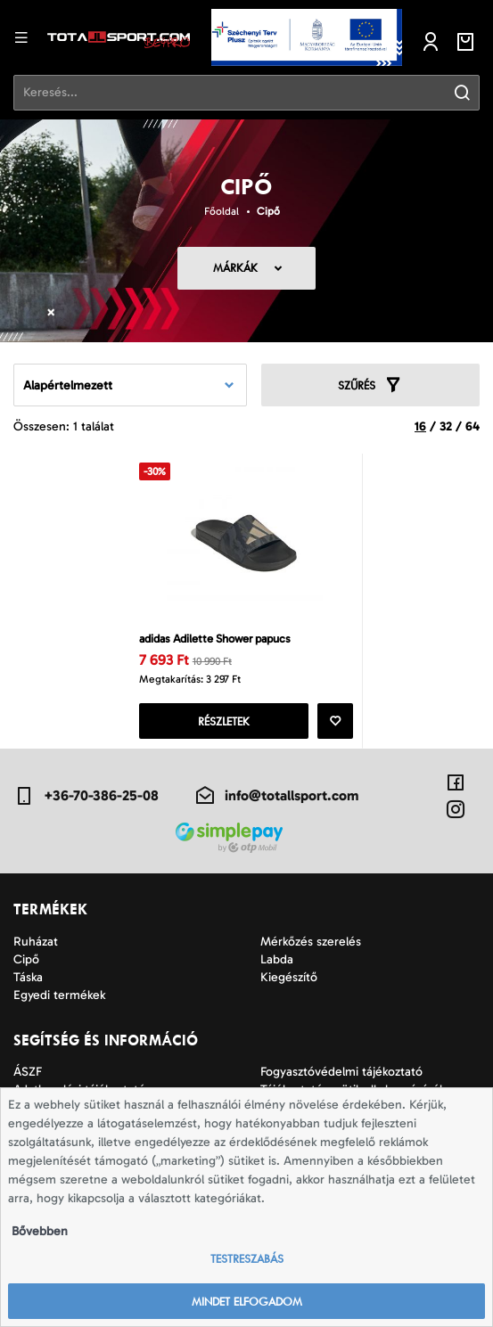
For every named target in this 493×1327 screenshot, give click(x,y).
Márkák (235, 267)
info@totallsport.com (276, 795)
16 (420, 426)
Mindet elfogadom (247, 1301)
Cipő (268, 211)
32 (446, 426)
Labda (276, 959)
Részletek (224, 721)
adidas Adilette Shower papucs (215, 638)
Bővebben (40, 1231)
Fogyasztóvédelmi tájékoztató (341, 1071)
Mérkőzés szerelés (310, 941)
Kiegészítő (288, 977)
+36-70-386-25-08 (86, 795)
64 (472, 426)
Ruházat (35, 941)
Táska (28, 977)
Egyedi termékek (59, 995)
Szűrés (370, 385)
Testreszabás (246, 1259)
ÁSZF (27, 1071)
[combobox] (130, 385)
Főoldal (221, 211)
